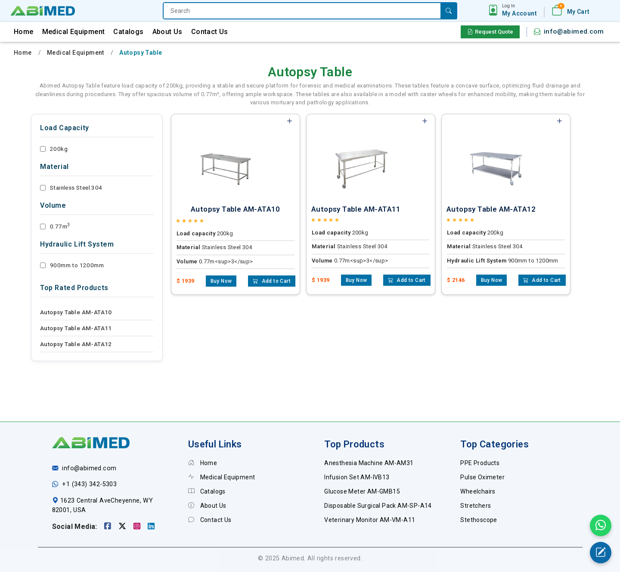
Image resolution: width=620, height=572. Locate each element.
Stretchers (475, 505)
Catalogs (128, 32)
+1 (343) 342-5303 (89, 484)
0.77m (55, 226)
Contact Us (209, 32)
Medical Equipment (73, 32)
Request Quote (490, 31)
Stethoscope (478, 519)
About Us (167, 32)
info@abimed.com (574, 31)
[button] (519, 10)
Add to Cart (272, 281)
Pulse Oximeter (482, 477)
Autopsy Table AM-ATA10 (76, 312)
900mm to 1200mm (72, 265)
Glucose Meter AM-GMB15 (362, 491)
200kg (54, 148)
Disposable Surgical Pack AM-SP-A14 (378, 505)
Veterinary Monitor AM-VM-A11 (369, 519)
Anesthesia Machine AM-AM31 (368, 462)
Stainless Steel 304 (71, 187)
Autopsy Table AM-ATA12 (76, 344)
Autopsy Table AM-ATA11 (76, 328)
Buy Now (221, 281)
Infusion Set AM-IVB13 (356, 477)
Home (24, 32)
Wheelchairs (477, 491)
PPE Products (479, 462)
